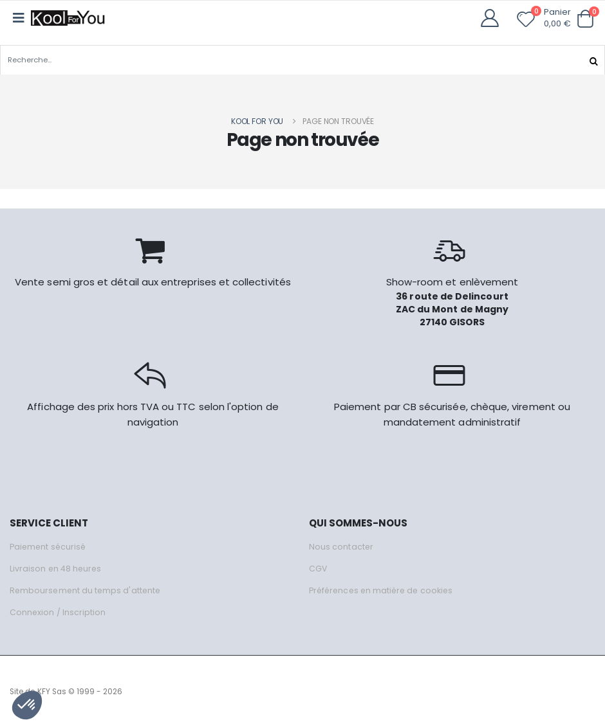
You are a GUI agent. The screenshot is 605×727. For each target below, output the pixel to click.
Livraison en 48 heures (57, 568)
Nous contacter (341, 546)
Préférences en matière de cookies (384, 590)
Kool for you (257, 120)
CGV (318, 568)
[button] (585, 18)
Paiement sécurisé (49, 546)
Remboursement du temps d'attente (87, 590)
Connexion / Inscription (58, 612)
